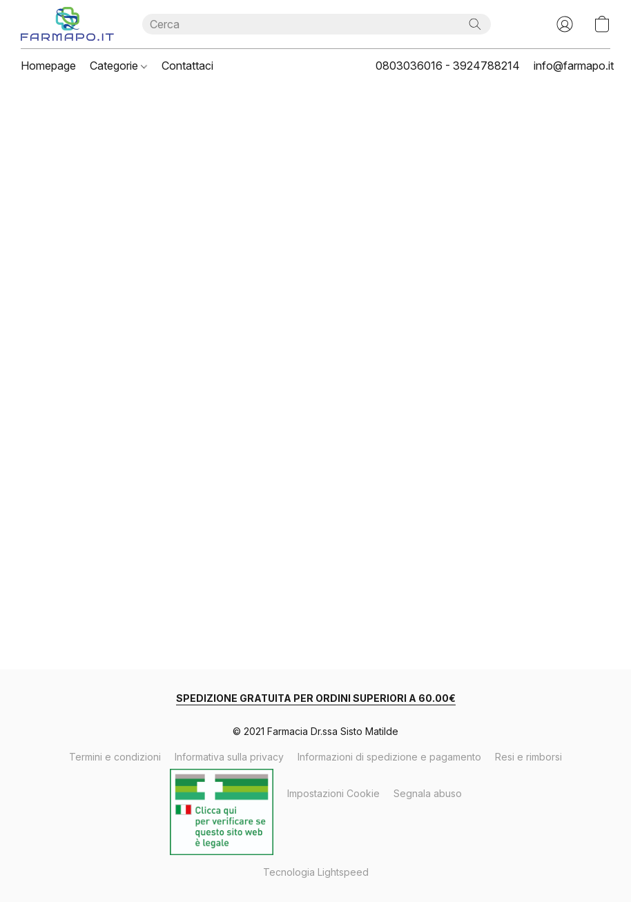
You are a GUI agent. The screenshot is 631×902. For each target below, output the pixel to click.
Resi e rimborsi (528, 757)
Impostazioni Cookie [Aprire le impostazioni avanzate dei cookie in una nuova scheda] (333, 793)
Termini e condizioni (115, 757)
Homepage (48, 65)
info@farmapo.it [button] (574, 65)
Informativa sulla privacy (229, 757)
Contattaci (187, 65)
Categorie (118, 65)
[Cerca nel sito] (475, 24)
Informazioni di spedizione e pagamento (389, 757)
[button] (68, 24)
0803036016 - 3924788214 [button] (448, 65)
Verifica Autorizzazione (221, 785)
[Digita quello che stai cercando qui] (316, 24)
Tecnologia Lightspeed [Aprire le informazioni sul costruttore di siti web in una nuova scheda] (316, 872)
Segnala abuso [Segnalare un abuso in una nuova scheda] (428, 793)
